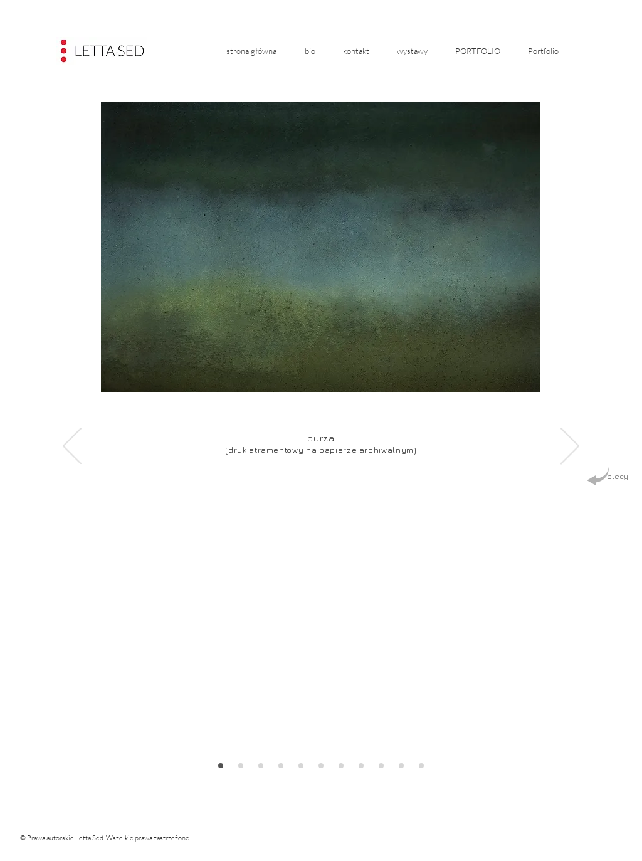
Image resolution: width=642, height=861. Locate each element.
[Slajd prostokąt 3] (401, 765)
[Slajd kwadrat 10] (321, 765)
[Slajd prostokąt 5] (220, 765)
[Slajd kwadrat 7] (260, 765)
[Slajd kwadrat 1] (361, 765)
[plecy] (607, 477)
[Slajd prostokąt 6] (240, 765)
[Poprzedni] (72, 447)
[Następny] (569, 447)
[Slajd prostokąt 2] (381, 765)
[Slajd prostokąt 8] (280, 765)
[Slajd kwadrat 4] (421, 765)
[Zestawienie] (341, 765)
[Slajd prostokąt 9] (300, 765)
